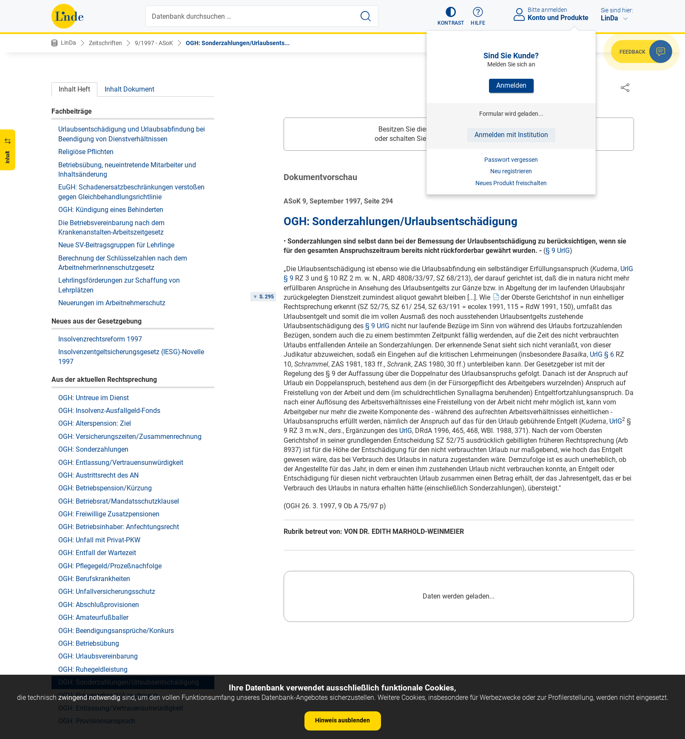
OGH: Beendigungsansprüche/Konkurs (116, 551)
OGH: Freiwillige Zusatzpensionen (108, 434)
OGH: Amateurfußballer (93, 537)
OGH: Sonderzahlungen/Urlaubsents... (238, 43)
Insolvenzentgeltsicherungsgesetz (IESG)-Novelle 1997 (131, 276)
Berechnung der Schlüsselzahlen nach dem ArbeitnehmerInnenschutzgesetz (122, 183)
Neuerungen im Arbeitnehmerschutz (111, 223)
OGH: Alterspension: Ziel (94, 343)
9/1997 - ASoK (154, 43)
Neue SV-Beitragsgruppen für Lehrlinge (116, 165)
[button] (451, 16)
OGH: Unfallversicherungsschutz (106, 511)
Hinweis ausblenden (342, 720)
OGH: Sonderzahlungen (93, 369)
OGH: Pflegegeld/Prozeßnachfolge (110, 486)
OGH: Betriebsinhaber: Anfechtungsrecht (118, 447)
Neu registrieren (511, 171)
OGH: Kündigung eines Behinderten (110, 130)
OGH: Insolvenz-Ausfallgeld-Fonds (109, 331)
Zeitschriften (105, 43)
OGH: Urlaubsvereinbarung (98, 576)
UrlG (615, 422)
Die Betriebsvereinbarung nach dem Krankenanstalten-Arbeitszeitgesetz (111, 147)
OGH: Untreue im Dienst (93, 318)
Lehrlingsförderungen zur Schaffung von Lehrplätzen (119, 205)
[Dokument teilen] (625, 87)
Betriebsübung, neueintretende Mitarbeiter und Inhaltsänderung (127, 89)
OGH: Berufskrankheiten (94, 499)
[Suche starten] (365, 16)
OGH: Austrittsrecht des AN (98, 395)
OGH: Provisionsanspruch (96, 641)
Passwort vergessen (511, 159)
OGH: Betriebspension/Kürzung (105, 408)
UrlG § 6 (602, 355)
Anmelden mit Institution (511, 135)
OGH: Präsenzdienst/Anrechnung (107, 615)
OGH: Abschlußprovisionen (98, 525)
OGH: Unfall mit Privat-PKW (99, 460)
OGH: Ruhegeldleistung (93, 589)
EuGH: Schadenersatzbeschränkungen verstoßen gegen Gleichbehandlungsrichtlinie (131, 111)
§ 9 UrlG (558, 251)
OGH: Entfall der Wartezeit (97, 473)
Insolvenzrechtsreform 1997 (100, 259)
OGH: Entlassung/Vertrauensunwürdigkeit (120, 382)
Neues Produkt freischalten (511, 183)
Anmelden (511, 85)
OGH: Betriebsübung (88, 563)
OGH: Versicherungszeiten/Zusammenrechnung (130, 356)
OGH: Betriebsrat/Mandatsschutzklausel (118, 421)
